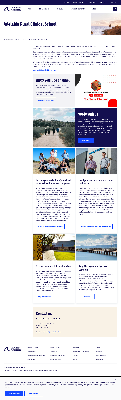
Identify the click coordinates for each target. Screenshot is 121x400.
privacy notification (12, 385)
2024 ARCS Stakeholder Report (44, 70)
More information (33, 394)
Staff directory (101, 355)
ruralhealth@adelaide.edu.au (51, 332)
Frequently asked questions (36, 355)
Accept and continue (14, 393)
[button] (115, 379)
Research (76, 347)
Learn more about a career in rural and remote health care (96, 227)
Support (99, 351)
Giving (102, 2)
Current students (78, 2)
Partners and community (81, 351)
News (75, 359)
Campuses (53, 351)
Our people (87, 297)
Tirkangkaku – (14, 367)
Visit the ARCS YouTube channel (46, 100)
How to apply (31, 351)
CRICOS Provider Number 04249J (48, 370)
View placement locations (44, 297)
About (98, 347)
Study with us (85, 141)
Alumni (75, 355)
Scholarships (31, 359)
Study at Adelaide (32, 347)
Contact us (112, 2)
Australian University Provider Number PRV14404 (20, 370)
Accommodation (55, 359)
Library (66, 2)
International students (57, 355)
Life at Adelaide (55, 347)
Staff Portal (92, 2)
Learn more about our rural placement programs (50, 227)
